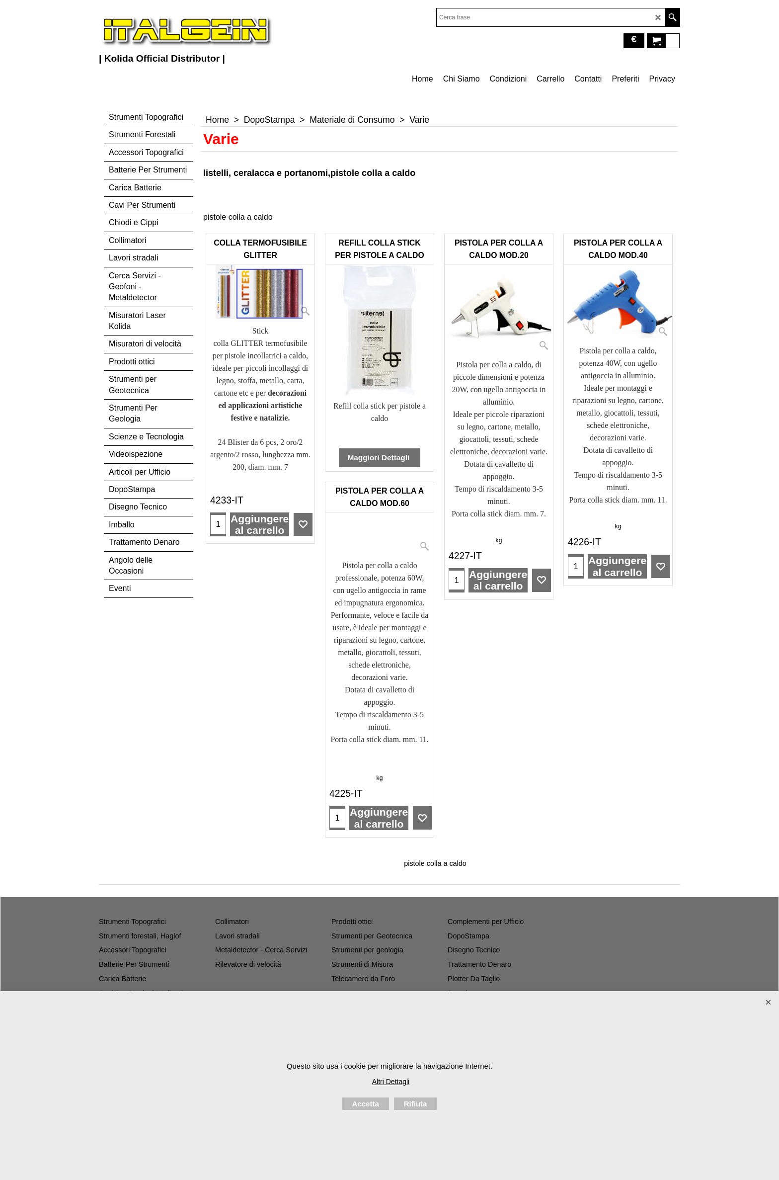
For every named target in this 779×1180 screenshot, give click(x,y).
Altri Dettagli (390, 1082)
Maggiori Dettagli (379, 457)
